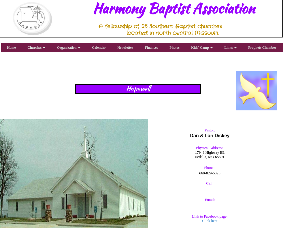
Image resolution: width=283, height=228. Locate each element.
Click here (210, 220)
